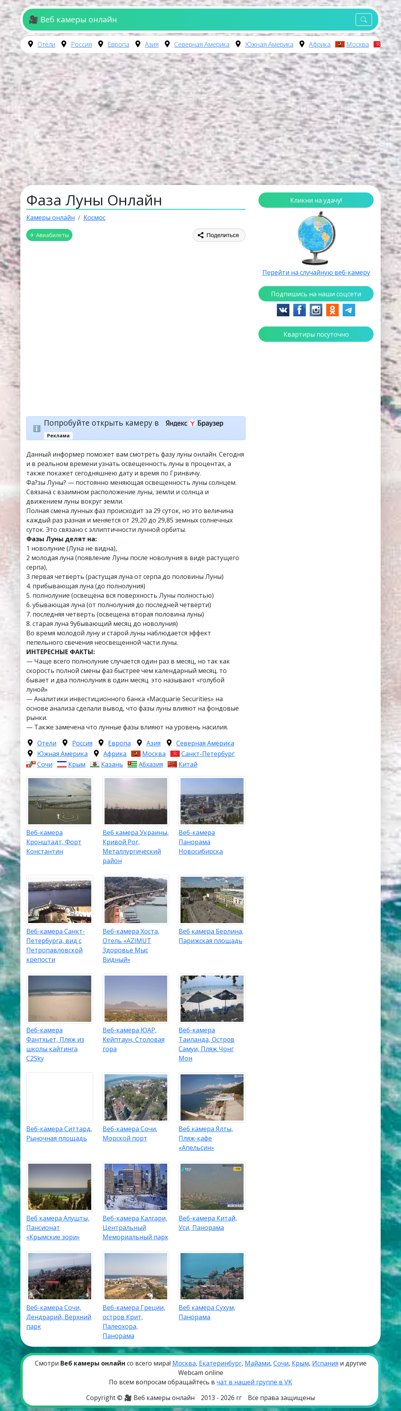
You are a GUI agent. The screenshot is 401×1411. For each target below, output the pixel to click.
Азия (152, 44)
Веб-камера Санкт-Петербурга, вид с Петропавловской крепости (55, 945)
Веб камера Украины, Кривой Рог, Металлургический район (136, 846)
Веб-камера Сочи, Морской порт (130, 1133)
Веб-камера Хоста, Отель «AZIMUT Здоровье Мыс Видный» (131, 945)
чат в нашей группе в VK (254, 1382)
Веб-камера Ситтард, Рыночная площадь (59, 1133)
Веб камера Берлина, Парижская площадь (211, 936)
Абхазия (151, 764)
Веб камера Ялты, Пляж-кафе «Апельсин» (206, 1138)
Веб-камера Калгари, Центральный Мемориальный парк (135, 1227)
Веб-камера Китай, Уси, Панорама (208, 1223)
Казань (112, 764)
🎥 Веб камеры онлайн (73, 19)
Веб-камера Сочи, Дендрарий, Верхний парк (58, 1317)
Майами (257, 1363)
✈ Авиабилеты (49, 235)
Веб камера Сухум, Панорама (207, 1312)
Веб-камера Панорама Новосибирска (201, 842)
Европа (118, 44)
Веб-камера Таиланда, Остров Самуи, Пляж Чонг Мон (207, 1044)
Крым (76, 764)
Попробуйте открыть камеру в (136, 422)
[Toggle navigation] (364, 19)
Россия (81, 44)
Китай (188, 764)
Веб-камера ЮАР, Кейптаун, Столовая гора (133, 1039)
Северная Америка (201, 44)
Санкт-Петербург (208, 753)
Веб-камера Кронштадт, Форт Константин (53, 842)
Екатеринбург (220, 1363)
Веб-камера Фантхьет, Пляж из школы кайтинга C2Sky (55, 1044)
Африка (320, 44)
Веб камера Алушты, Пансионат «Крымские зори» (57, 1227)
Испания (325, 1363)
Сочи (44, 764)
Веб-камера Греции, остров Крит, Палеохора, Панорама (134, 1321)
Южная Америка (269, 44)
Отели (46, 44)
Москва (357, 44)
